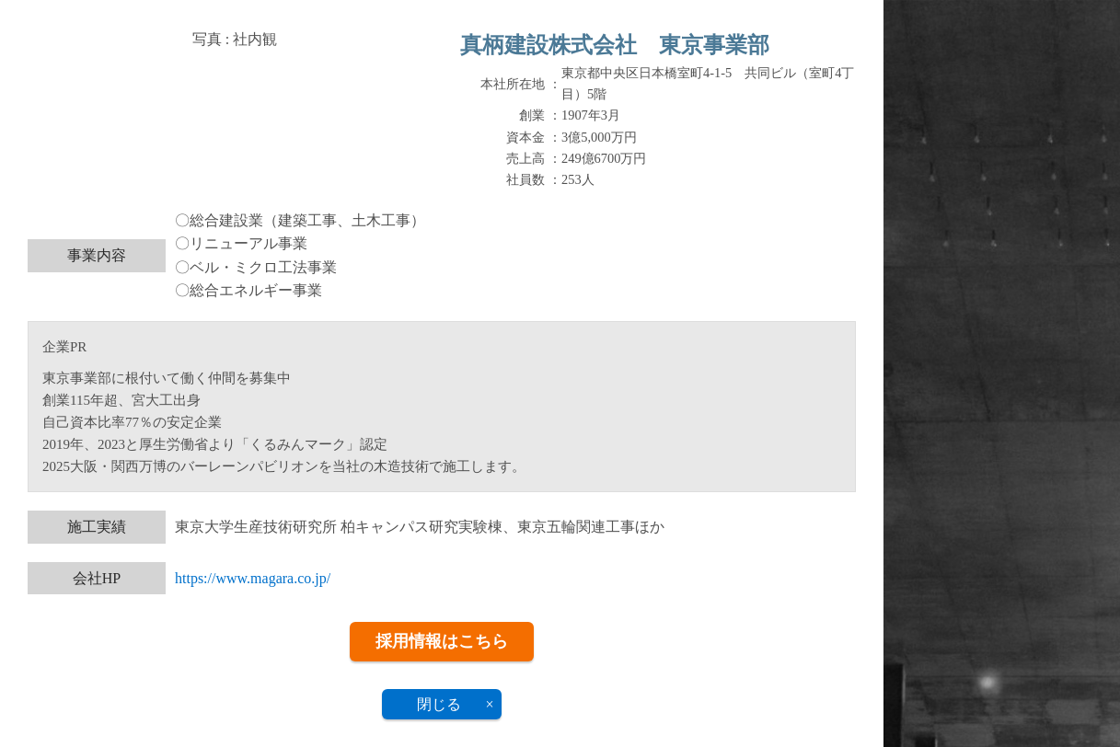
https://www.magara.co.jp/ (252, 578)
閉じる (439, 704)
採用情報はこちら (441, 641)
